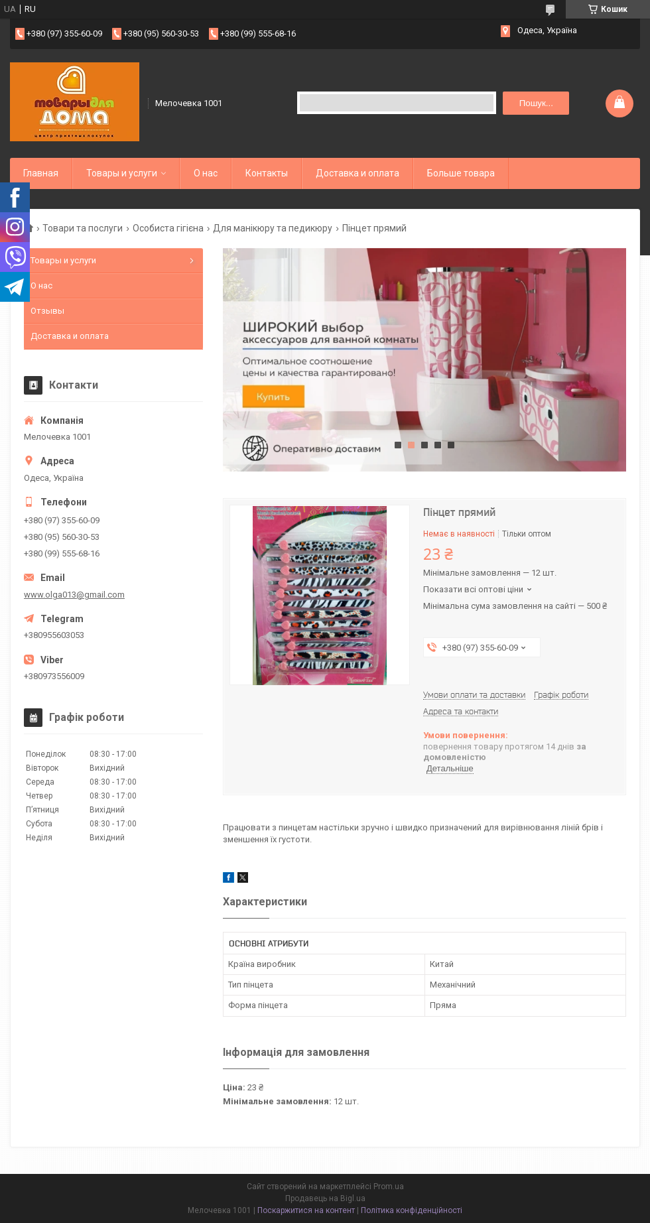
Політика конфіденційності (411, 1210)
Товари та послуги (82, 228)
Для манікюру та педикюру (272, 228)
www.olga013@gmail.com (74, 595)
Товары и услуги (121, 173)
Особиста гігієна (168, 228)
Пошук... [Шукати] (536, 103)
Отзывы (47, 311)
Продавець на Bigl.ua (325, 1198)
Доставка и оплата (357, 173)
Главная (40, 173)
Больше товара (461, 173)
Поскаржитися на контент (306, 1210)
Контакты (266, 173)
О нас (206, 173)
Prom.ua (388, 1186)
